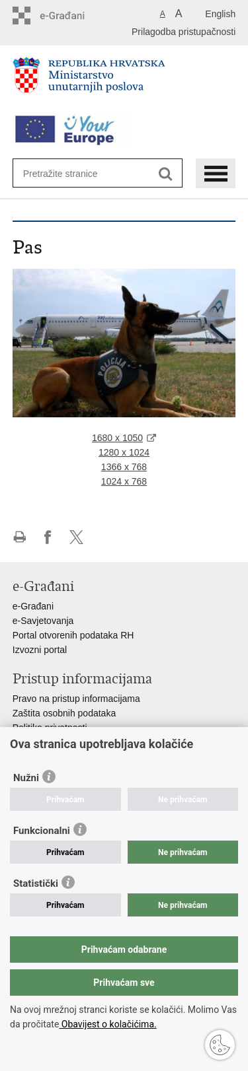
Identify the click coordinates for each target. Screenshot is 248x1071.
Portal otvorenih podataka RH (73, 635)
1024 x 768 (124, 481)
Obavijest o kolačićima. (107, 1024)
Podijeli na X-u (76, 537)
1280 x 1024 (124, 452)
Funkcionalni (41, 831)
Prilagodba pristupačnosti (183, 31)
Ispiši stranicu (19, 537)
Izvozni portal (40, 649)
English (220, 14)
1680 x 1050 (117, 437)
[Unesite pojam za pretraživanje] (71, 173)
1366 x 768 (124, 467)
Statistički (35, 883)
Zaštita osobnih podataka (64, 713)
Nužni (26, 778)
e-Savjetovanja (43, 620)
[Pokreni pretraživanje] (166, 174)
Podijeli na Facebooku (48, 537)
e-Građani (33, 606)
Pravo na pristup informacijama (76, 698)
